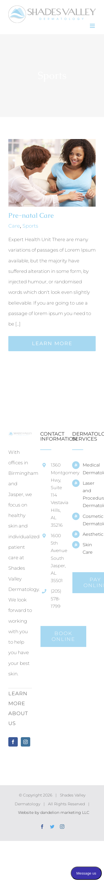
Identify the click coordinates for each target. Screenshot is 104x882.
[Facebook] (13, 742)
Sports (30, 226)
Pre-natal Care (31, 215)
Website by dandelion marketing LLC (53, 812)
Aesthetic (89, 534)
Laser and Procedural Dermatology (89, 494)
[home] (20, 436)
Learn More (52, 343)
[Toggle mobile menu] (93, 26)
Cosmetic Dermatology (89, 520)
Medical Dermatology (89, 468)
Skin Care (88, 548)
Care (14, 226)
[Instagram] (25, 742)
